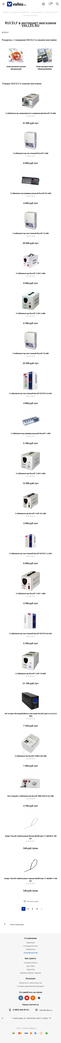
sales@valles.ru (45, 1010)
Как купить (30, 958)
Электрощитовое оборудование (44, 67)
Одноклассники (32, 998)
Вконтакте (20, 998)
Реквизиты (30, 949)
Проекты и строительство (30, 983)
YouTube (26, 998)
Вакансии (31, 942)
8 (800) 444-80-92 (21, 1009)
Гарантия (31, 969)
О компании (30, 938)
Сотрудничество (30, 946)
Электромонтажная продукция (16, 67)
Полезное (30, 978)
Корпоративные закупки (30, 973)
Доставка (31, 966)
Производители (30, 952)
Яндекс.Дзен (39, 998)
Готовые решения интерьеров (30, 986)
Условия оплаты (30, 962)
